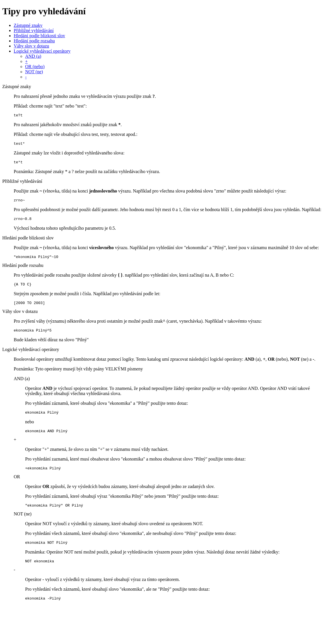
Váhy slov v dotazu (31, 45)
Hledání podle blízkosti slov (39, 35)
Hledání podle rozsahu (34, 40)
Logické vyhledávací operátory (42, 51)
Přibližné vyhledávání (34, 30)
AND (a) (33, 56)
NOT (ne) (34, 71)
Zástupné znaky (28, 25)
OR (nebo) (35, 66)
